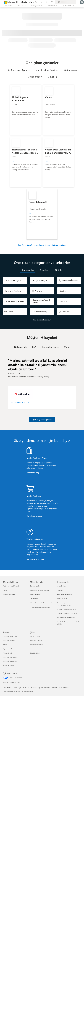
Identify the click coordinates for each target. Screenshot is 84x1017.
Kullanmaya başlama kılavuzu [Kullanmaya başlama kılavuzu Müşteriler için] (39, 590)
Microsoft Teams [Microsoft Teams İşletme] (8, 666)
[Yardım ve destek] (41, 2)
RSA (34, 346)
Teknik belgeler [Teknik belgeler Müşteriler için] (35, 594)
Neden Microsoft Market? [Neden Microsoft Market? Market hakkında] (11, 586)
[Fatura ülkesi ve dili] (65, 2)
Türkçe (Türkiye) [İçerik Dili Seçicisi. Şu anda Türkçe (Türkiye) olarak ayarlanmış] (12, 673)
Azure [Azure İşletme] (5, 645)
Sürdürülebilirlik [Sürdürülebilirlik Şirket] (35, 653)
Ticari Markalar (63, 687)
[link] (25, 110)
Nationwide (20, 346)
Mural (67, 346)
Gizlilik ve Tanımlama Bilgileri (33, 687)
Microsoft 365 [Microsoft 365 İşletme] (7, 653)
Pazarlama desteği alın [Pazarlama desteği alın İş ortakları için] (64, 594)
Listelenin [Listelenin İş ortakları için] (60, 590)
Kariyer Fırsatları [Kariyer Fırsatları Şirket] (35, 636)
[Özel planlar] (52, 2)
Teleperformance (50, 346)
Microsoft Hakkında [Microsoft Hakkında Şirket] (36, 640)
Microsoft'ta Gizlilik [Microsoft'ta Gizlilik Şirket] (36, 645)
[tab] (18, 70)
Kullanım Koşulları (50, 687)
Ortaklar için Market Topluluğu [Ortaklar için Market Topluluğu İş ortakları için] (67, 613)
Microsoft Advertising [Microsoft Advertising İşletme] (10, 657)
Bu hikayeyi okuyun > (20, 402)
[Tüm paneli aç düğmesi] (8, 5)
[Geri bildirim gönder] (36, 2)
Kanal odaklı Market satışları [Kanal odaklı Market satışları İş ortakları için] (66, 618)
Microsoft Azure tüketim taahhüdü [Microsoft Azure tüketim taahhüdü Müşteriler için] (41, 603)
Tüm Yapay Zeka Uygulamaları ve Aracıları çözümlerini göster (42, 245)
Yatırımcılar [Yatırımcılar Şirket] (33, 649)
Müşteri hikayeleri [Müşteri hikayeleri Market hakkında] (9, 594)
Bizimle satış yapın (34, 516)
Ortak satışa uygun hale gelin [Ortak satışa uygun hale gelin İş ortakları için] (66, 609)
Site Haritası (8, 687)
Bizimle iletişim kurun (35, 559)
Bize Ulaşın (17, 687)
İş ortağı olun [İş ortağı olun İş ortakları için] (61, 586)
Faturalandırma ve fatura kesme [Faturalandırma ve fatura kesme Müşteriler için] (40, 607)
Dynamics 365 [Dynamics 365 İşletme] (7, 649)
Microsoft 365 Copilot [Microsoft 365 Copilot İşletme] (10, 661)
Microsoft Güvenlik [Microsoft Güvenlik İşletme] (9, 640)
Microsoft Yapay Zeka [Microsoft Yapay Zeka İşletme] (10, 636)
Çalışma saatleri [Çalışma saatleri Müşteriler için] (35, 586)
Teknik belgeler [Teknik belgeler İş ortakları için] (62, 599)
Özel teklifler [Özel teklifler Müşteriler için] (34, 599)
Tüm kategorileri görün (42, 319)
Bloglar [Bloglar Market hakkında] (5, 590)
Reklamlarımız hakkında (12, 691)
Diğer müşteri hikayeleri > (42, 419)
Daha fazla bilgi (33, 472)
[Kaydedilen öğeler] (47, 2)
